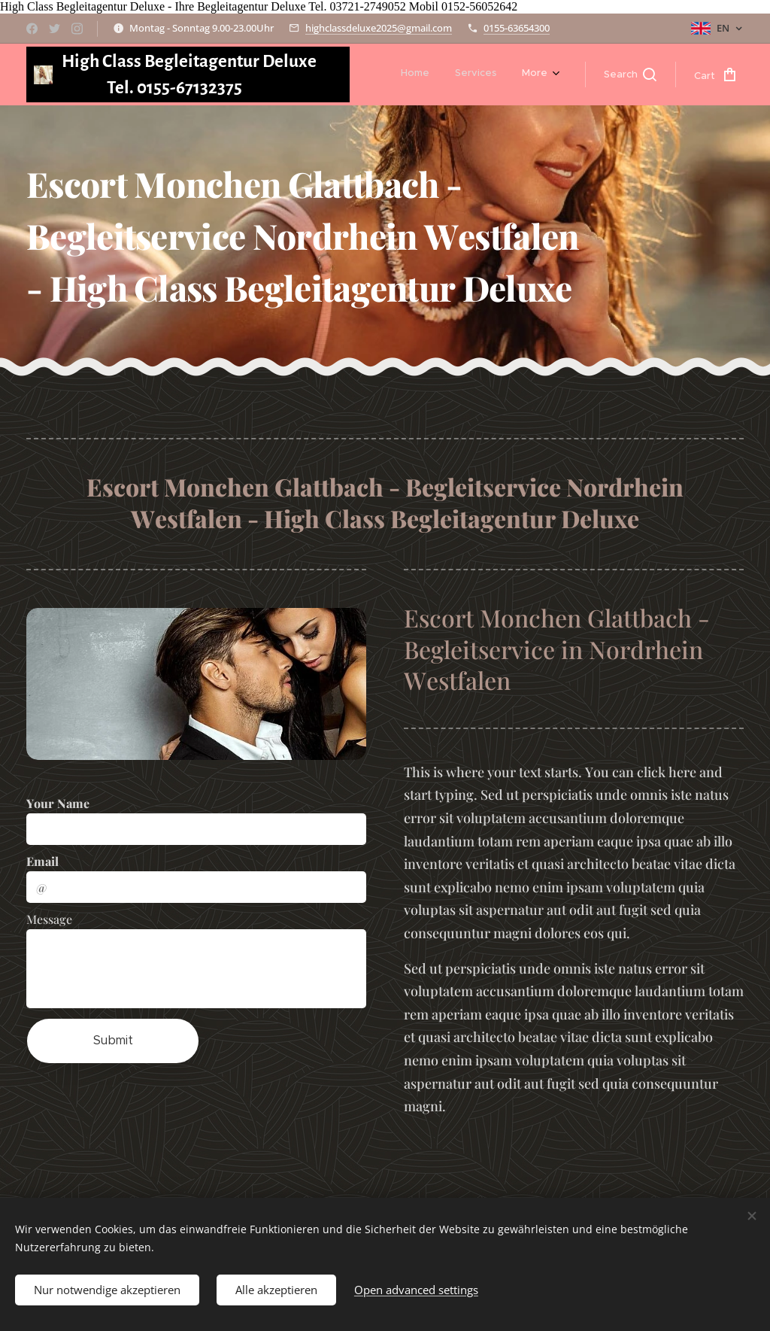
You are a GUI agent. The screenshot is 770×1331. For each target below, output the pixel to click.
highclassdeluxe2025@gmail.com (378, 28)
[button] (630, 74)
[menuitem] (415, 74)
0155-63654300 (517, 28)
